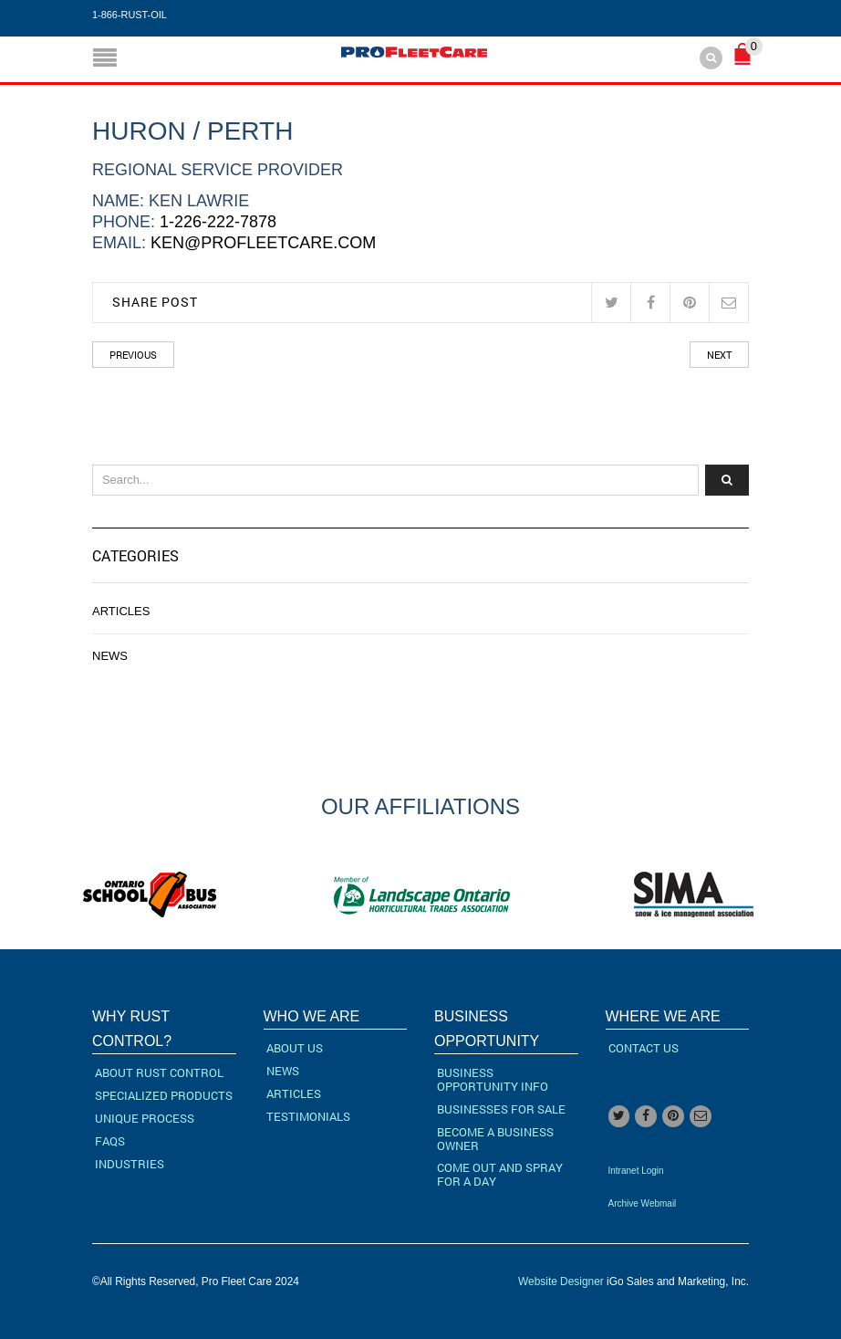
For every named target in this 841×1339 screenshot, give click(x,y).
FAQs (110, 1141)
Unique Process (144, 1118)
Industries (129, 1163)
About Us (294, 1048)
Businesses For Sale (501, 1109)
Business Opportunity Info (492, 1079)
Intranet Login (636, 1171)
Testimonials (308, 1116)
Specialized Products (164, 1095)
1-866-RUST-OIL (129, 14)
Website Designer (561, 1281)
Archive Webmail (642, 1203)
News (110, 656)
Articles (121, 611)
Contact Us (643, 1048)
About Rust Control (159, 1072)
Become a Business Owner (495, 1139)
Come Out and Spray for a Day (500, 1174)
